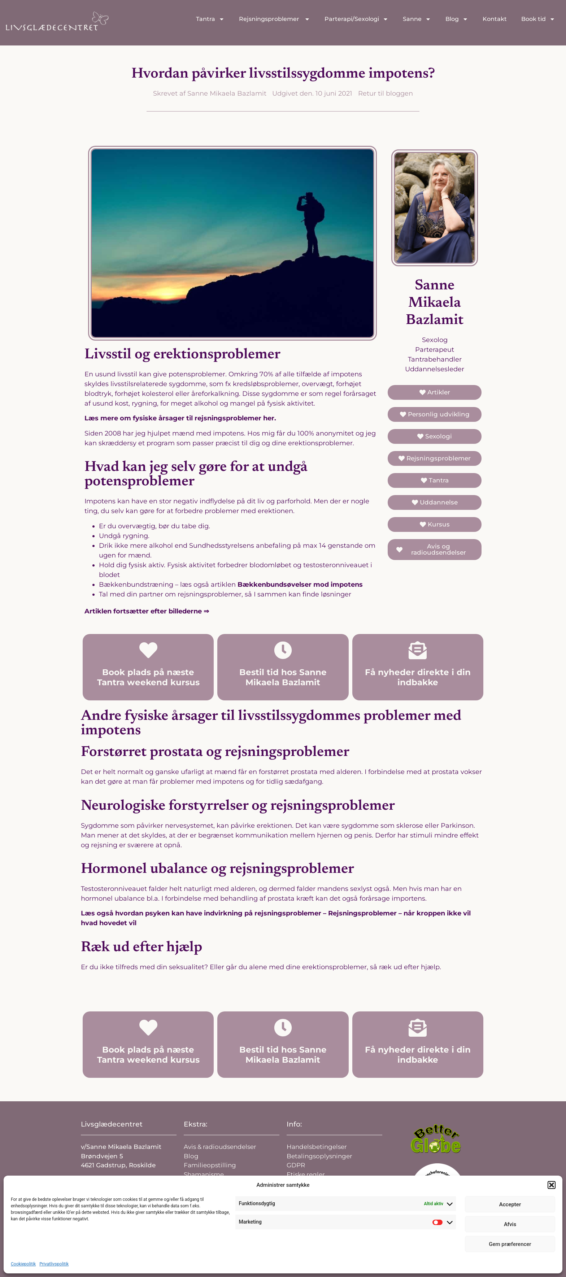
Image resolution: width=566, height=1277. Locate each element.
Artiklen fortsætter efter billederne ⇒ (146, 611)
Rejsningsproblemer (274, 19)
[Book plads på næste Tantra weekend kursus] (148, 650)
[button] (551, 1185)
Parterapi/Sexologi (356, 19)
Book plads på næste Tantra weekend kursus (148, 677)
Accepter (510, 1204)
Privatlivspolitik (54, 1264)
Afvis (510, 1224)
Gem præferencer (510, 1244)
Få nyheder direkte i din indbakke (418, 677)
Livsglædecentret (112, 1124)
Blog (456, 19)
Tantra (210, 19)
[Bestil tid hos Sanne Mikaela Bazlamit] (283, 650)
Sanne (417, 19)
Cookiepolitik (23, 1264)
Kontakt (495, 19)
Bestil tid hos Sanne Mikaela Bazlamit (283, 677)
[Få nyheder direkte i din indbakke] (418, 650)
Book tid (538, 19)
